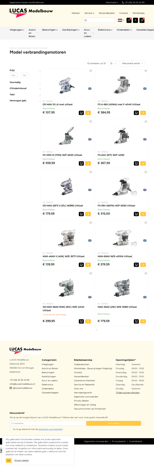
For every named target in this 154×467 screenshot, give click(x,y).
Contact (123, 13)
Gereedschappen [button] (50, 392)
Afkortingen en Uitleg (85, 404)
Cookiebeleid (135, 441)
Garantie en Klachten (84, 380)
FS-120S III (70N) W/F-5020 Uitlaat (62, 155)
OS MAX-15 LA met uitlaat (58, 104)
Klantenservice (83, 360)
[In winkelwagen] (81, 113)
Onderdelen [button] (123, 29)
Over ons (78, 388)
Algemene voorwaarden (86, 396)
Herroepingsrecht (83, 392)
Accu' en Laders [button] (87, 33)
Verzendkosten (107, 13)
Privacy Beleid (81, 400)
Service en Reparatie (84, 384)
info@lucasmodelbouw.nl (22, 384)
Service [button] (88, 13)
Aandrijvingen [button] (69, 29)
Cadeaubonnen (81, 364)
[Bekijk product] (88, 113)
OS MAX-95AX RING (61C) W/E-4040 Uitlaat (63, 309)
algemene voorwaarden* (50, 429)
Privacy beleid (21, 460)
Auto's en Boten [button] (32, 33)
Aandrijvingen (25, 48)
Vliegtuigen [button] (16, 29)
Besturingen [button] (49, 29)
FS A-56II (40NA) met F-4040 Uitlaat (119, 104)
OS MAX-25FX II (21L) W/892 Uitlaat (63, 205)
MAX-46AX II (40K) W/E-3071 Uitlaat (64, 256)
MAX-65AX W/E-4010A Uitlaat (115, 256)
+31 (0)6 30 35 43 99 (19, 380)
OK (8, 460)
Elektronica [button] (104, 29)
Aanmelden (113, 423)
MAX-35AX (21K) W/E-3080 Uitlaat (117, 307)
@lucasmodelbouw (21, 388)
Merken (76, 13)
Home (13, 48)
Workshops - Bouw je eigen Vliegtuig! (93, 368)
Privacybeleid (118, 441)
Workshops (138, 13)
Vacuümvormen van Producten (90, 408)
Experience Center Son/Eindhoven (27, 2)
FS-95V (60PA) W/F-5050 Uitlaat (116, 205)
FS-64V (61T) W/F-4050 (111, 155)
